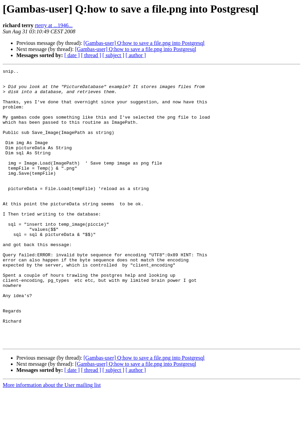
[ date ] (72, 55)
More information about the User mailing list (52, 440)
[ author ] (136, 55)
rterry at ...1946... (54, 25)
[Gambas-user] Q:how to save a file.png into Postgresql (143, 43)
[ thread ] (91, 55)
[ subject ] (113, 55)
